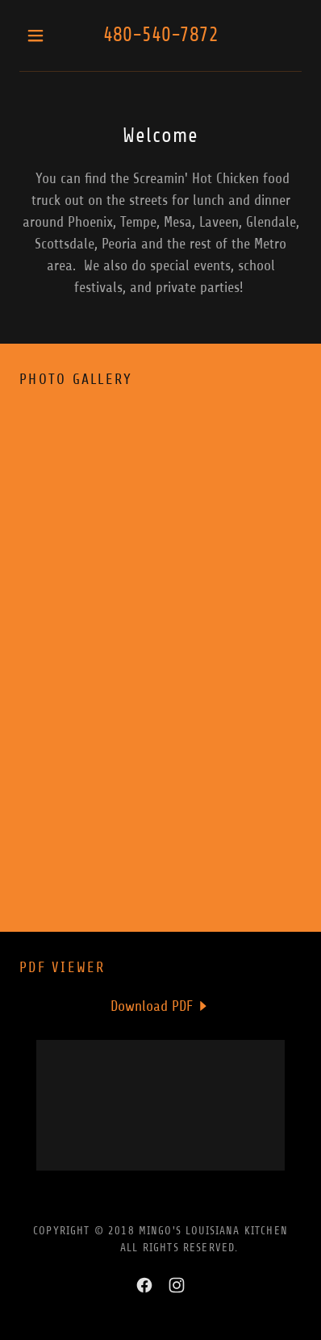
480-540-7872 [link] (161, 34)
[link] (160, 1006)
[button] (40, 35)
